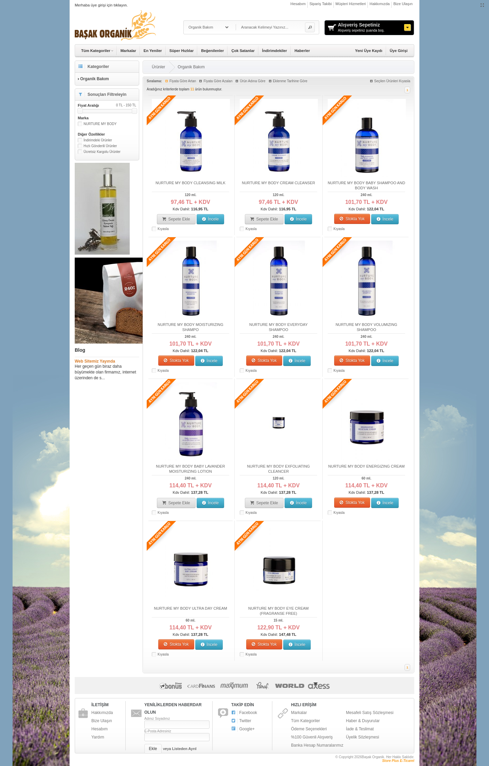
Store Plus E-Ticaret (398, 761)
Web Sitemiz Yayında (95, 361)
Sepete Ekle (176, 219)
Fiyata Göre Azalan (217, 81)
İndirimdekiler (274, 51)
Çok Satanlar (242, 51)
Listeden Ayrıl (184, 749)
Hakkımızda (379, 4)
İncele (210, 219)
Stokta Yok (352, 218)
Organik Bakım (191, 67)
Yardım (97, 737)
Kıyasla (163, 229)
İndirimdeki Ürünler (98, 140)
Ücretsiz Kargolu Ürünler (102, 152)
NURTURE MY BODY (100, 124)
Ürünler (158, 67)
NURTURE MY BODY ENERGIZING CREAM (366, 466)
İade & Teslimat (360, 729)
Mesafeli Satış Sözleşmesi (370, 712)
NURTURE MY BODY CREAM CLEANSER (278, 183)
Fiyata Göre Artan (182, 81)
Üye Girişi (399, 51)
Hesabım (298, 4)
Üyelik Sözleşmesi (362, 737)
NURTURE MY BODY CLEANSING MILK (190, 183)
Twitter (241, 721)
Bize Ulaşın (403, 4)
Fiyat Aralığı (107, 105)
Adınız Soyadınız (157, 718)
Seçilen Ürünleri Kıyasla (392, 81)
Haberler (302, 51)
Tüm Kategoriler (305, 720)
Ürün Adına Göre (252, 81)
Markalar (128, 51)
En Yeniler (153, 51)
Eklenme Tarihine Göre (290, 81)
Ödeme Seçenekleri (309, 729)
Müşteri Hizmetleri (351, 4)
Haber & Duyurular (363, 720)
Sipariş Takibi (320, 4)
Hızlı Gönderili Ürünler (100, 146)
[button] (310, 27)
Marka (83, 118)
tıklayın (120, 5)
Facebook (244, 712)
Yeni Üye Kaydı (368, 51)
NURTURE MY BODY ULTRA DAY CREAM (190, 608)
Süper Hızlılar (181, 51)
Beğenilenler (212, 51)
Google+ (243, 729)
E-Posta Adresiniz (157, 731)
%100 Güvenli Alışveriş (312, 737)
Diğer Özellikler (91, 134)
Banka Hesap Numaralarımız (317, 745)
